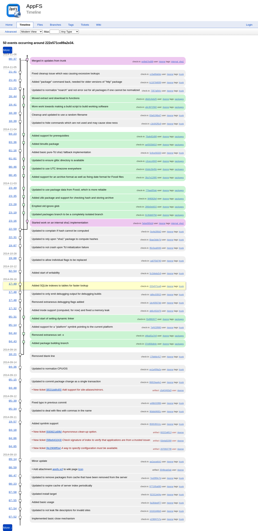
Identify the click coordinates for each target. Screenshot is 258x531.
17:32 (13, 308)
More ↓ (7, 527)
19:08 (13, 258)
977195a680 (155, 486)
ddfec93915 (155, 294)
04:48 (13, 388)
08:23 (13, 484)
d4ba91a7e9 (151, 336)
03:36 (13, 142)
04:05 (13, 446)
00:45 (13, 175)
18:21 (13, 354)
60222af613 (165, 432)
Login (249, 24)
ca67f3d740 (155, 261)
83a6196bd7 (155, 115)
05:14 (13, 325)
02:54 (13, 271)
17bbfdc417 (155, 356)
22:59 (13, 229)
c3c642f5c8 (155, 123)
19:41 (13, 105)
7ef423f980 (156, 327)
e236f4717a (155, 519)
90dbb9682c (155, 411)
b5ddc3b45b (151, 169)
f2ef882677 (151, 319)
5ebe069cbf (147, 223)
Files (40, 24)
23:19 (13, 212)
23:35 (13, 196)
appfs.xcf (57, 469)
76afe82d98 (151, 136)
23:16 (13, 221)
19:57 (13, 421)
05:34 (13, 409)
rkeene (162, 61)
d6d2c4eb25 (151, 99)
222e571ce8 (155, 286)
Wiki (98, 24)
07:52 (13, 517)
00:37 (13, 59)
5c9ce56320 (155, 153)
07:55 (13, 500)
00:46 (13, 167)
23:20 (13, 204)
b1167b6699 (155, 82)
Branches (55, 24)
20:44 (13, 96)
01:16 (13, 150)
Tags (71, 24)
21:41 (13, 72)
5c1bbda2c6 (155, 273)
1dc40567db (155, 303)
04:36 (13, 367)
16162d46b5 (155, 511)
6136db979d (151, 215)
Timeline (25, 24)
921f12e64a (155, 494)
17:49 (13, 284)
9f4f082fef (152, 198)
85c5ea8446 (155, 248)
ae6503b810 (151, 144)
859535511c (155, 424)
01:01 (13, 158)
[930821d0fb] (54, 431)
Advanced (11, 31)
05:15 (13, 379)
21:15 (13, 88)
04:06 (13, 438)
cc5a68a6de (155, 74)
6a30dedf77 (155, 503)
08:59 (13, 467)
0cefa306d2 (155, 231)
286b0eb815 (151, 207)
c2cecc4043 (151, 161)
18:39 (13, 113)
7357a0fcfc (156, 91)
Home (9, 24)
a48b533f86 (155, 403)
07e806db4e (151, 344)
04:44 (13, 333)
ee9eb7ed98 (147, 61)
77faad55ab (151, 190)
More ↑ (7, 50)
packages (179, 99)
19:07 (13, 245)
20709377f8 (165, 449)
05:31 (13, 317)
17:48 (13, 292)
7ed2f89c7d (155, 478)
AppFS (34, 6)
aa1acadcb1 (155, 461)
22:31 (13, 237)
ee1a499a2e (155, 369)
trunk (181, 74)
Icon (80, 469)
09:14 (13, 459)
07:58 (13, 492)
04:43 (13, 341)
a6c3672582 (151, 107)
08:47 (13, 475)
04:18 (13, 430)
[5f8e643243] (54, 439)
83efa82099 (165, 440)
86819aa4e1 (155, 382)
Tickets (85, 24)
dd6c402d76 (155, 311)
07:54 (13, 508)
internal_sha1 (177, 61)
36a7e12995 (151, 177)
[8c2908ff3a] (53, 448)
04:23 (13, 134)
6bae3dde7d (155, 239)
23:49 (13, 188)
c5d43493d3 (165, 390)
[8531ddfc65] (53, 389)
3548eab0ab (165, 470)
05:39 (13, 401)
